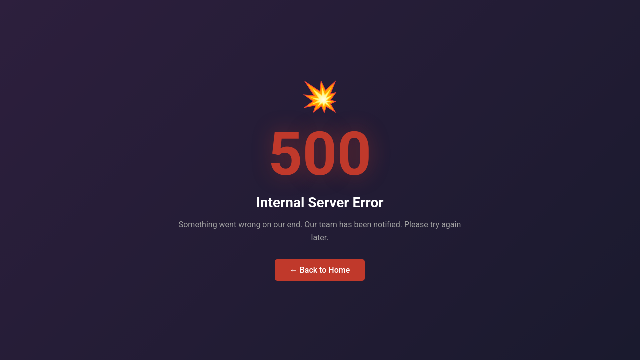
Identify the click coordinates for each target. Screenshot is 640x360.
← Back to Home (320, 270)
